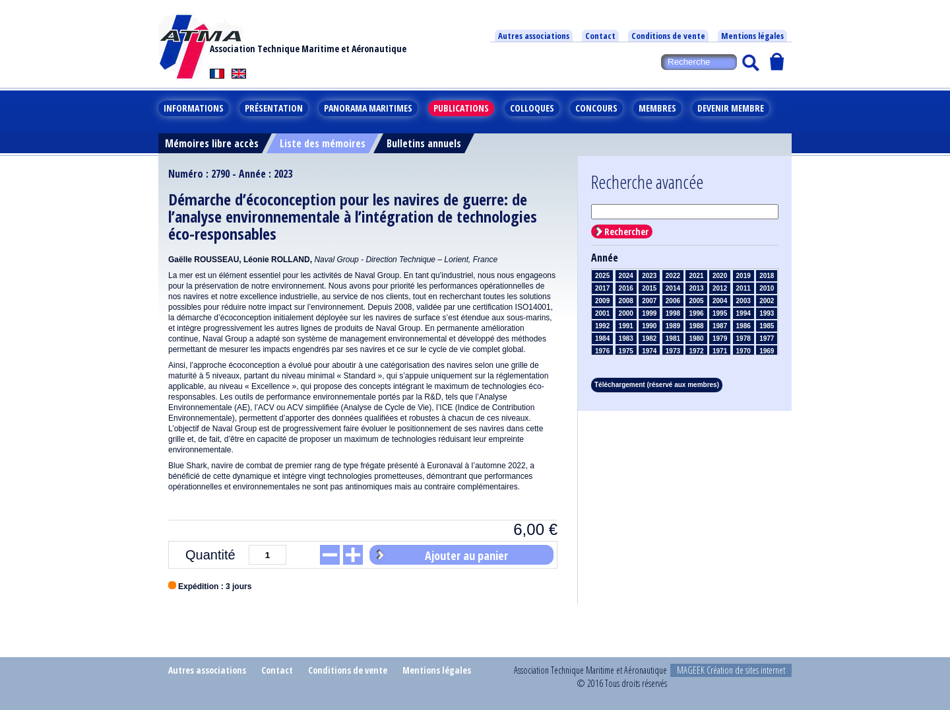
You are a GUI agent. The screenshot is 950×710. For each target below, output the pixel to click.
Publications (461, 108)
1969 (766, 351)
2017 (602, 288)
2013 (696, 288)
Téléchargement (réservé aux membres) (656, 384)
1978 (743, 338)
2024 (626, 275)
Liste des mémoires (322, 143)
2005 (696, 300)
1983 (626, 338)
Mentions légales (752, 36)
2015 (649, 288)
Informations (194, 108)
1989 (673, 326)
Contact (600, 36)
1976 (602, 351)
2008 (626, 300)
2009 (602, 300)
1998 (673, 313)
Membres (657, 108)
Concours (596, 108)
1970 (743, 351)
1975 (626, 351)
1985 (766, 326)
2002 (766, 300)
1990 (649, 326)
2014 (673, 288)
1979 (719, 338)
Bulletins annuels (424, 143)
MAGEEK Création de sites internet (731, 670)
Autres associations (533, 36)
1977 (766, 338)
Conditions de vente (668, 36)
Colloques (532, 108)
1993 (766, 313)
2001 (602, 313)
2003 (743, 300)
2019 (743, 275)
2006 (673, 300)
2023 (649, 275)
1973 (673, 351)
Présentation (274, 108)
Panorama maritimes (368, 108)
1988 (696, 326)
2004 (719, 300)
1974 (649, 351)
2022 (673, 275)
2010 (766, 288)
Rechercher (626, 231)
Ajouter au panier (466, 555)
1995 (719, 313)
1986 (743, 326)
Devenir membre (730, 108)
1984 (602, 338)
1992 (602, 326)
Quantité (210, 555)
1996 (696, 313)
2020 (719, 275)
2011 (743, 288)
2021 (696, 275)
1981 (673, 338)
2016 (626, 288)
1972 (696, 351)
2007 (649, 300)
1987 (719, 326)
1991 (626, 326)
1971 (719, 351)
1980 (696, 338)
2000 (626, 313)
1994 (743, 313)
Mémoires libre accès (212, 143)
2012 (719, 288)
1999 (649, 313)
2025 (602, 275)
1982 (649, 338)
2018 (766, 275)
